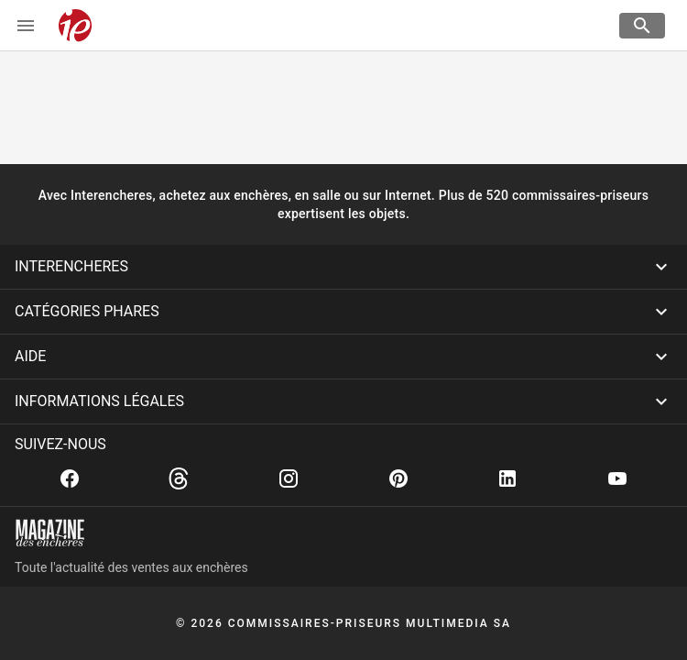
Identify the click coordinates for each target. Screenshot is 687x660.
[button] (343, 267)
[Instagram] (288, 478)
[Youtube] (617, 478)
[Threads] (178, 478)
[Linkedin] (507, 478)
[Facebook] (69, 478)
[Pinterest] (398, 478)
